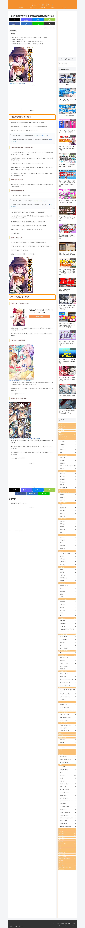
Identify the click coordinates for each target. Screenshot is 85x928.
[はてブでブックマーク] (26, 23)
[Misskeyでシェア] (49, 19)
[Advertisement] (32, 96)
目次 (31, 110)
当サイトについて (72, 923)
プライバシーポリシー (61, 923)
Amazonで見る (38, 316)
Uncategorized (12, 30)
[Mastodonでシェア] (26, 19)
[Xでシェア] (14, 19)
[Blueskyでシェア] (38, 19)
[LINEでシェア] (38, 23)
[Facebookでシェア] (14, 23)
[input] (67, 63)
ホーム (53, 923)
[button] (49, 23)
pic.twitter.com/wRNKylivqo (41, 135)
